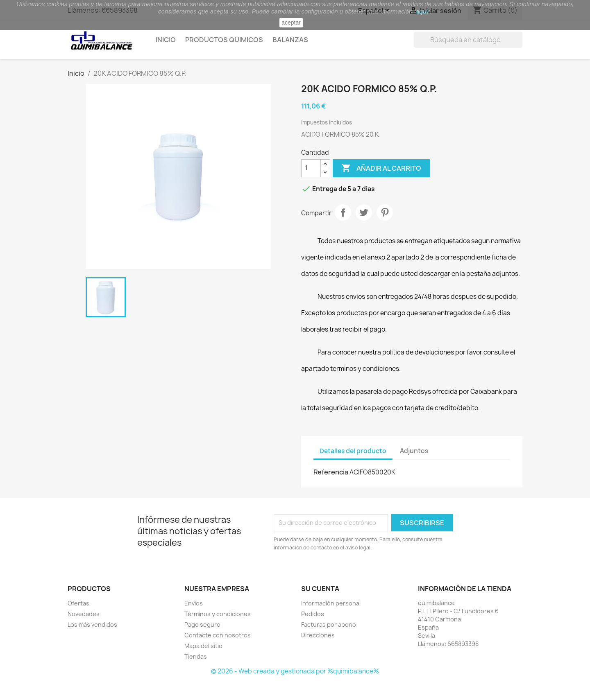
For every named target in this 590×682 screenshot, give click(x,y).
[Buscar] (468, 40)
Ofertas (78, 603)
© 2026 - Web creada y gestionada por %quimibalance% (295, 671)
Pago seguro (202, 624)
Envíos (193, 603)
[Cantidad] (311, 168)
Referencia (330, 472)
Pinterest (385, 212)
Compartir (343, 212)
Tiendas (195, 656)
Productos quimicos (224, 39)
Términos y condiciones (217, 614)
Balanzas (290, 39)
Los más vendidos (92, 624)
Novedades (84, 614)
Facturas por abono (328, 624)
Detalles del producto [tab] (353, 451)
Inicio (166, 39)
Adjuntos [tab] (414, 451)
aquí (422, 11)
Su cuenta (320, 588)
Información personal (331, 603)
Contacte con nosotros (217, 635)
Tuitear (364, 212)
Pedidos (312, 614)
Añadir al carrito (381, 168)
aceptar (291, 22)
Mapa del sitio (203, 646)
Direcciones (318, 635)
